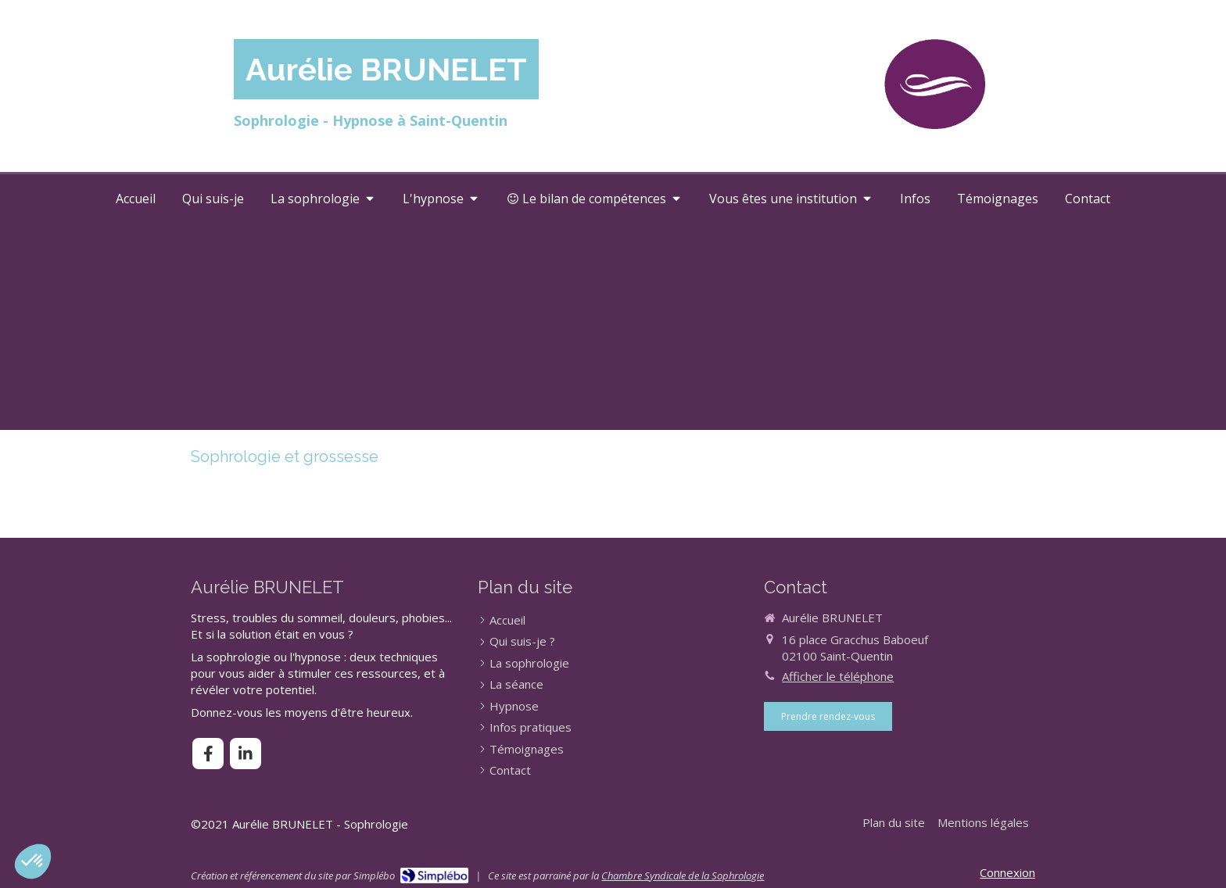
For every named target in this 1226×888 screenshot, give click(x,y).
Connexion (1007, 872)
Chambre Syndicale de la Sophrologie (682, 875)
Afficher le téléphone (838, 676)
